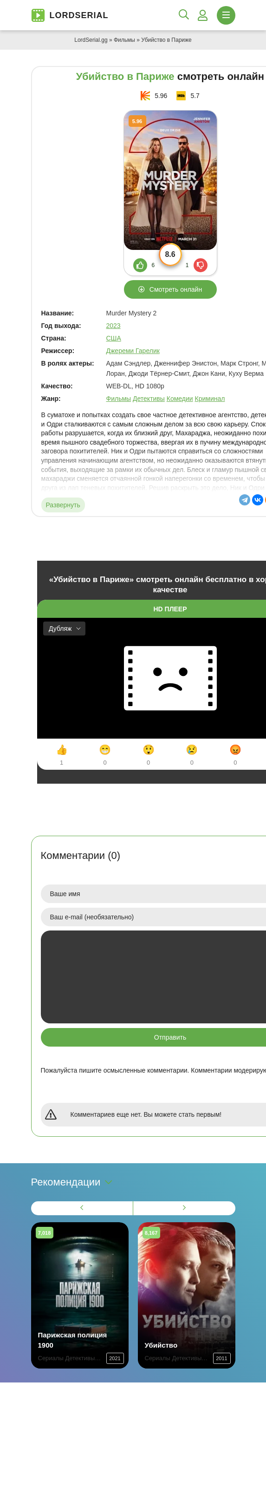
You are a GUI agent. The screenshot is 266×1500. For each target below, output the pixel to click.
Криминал (210, 398)
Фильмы (124, 40)
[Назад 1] (82, 1208)
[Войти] (203, 15)
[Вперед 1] (184, 1208)
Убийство (161, 1345)
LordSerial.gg (90, 40)
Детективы (149, 398)
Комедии (180, 398)
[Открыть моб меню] (226, 15)
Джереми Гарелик (133, 350)
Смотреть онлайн (175, 289)
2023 (113, 325)
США (113, 338)
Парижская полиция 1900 (72, 1340)
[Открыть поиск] (184, 15)
